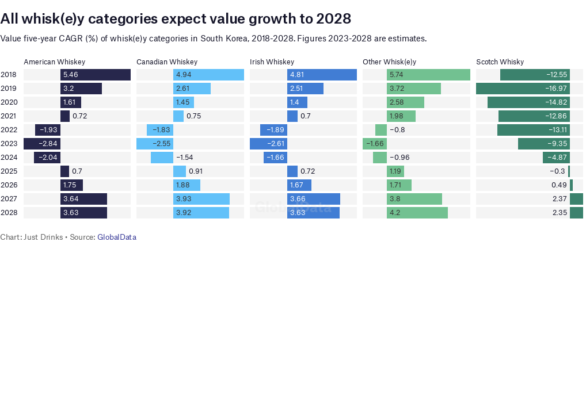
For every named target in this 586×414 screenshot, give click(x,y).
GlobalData (116, 236)
